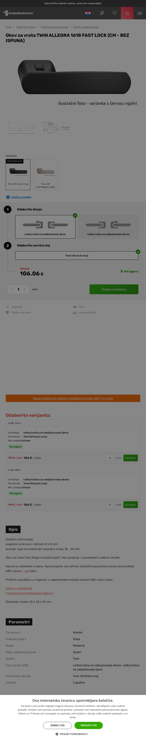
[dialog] (73, 370)
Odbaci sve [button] (57, 725)
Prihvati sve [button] (89, 725)
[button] (73, 734)
